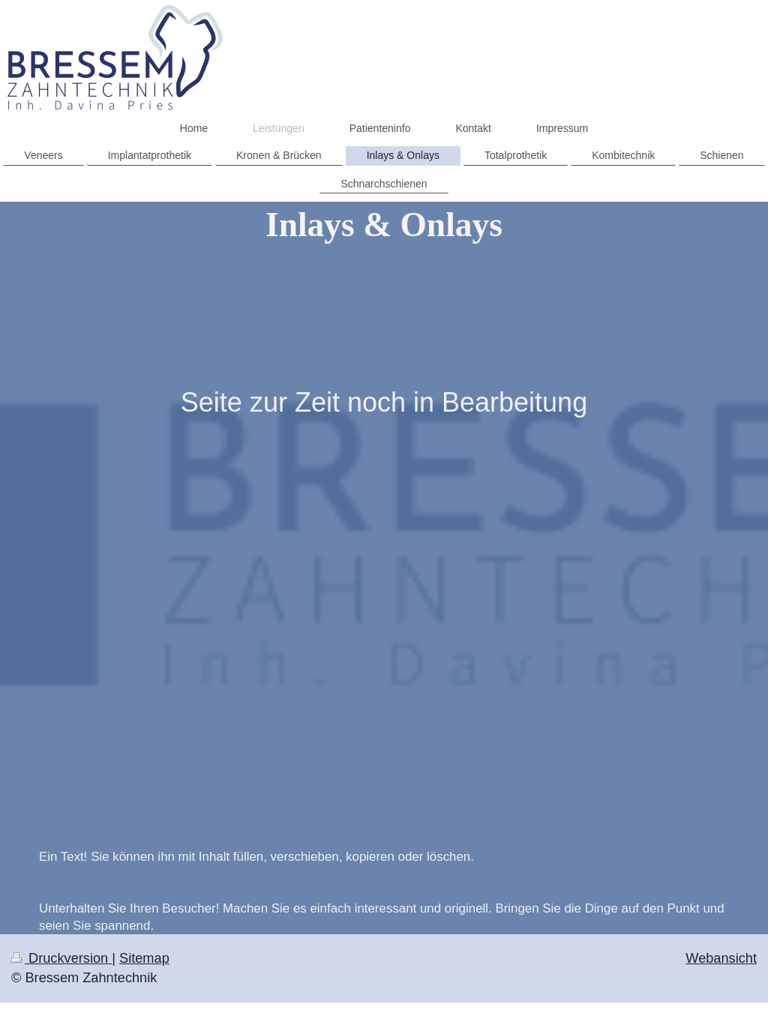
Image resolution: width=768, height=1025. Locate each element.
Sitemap (144, 958)
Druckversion (61, 958)
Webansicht (721, 958)
